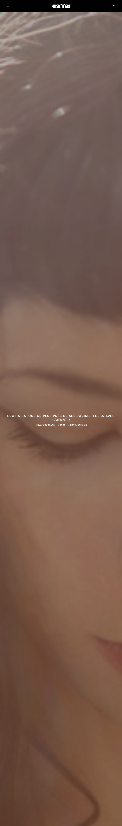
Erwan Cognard (45, 425)
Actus (61, 425)
